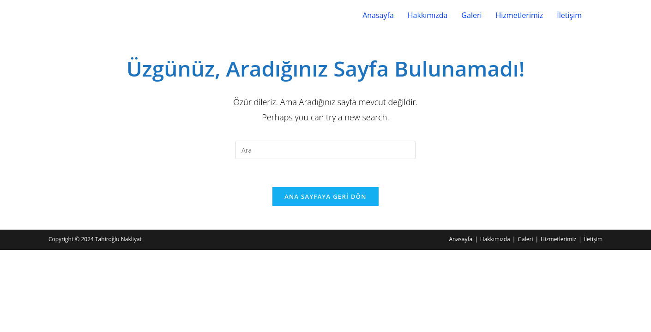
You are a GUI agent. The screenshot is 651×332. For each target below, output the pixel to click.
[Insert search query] (325, 150)
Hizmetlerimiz (519, 15)
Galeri (471, 15)
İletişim (569, 15)
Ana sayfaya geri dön (325, 196)
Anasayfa (378, 15)
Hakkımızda (428, 15)
